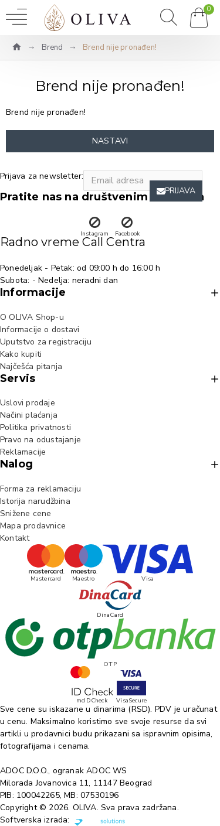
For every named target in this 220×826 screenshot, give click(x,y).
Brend (52, 47)
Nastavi (110, 140)
